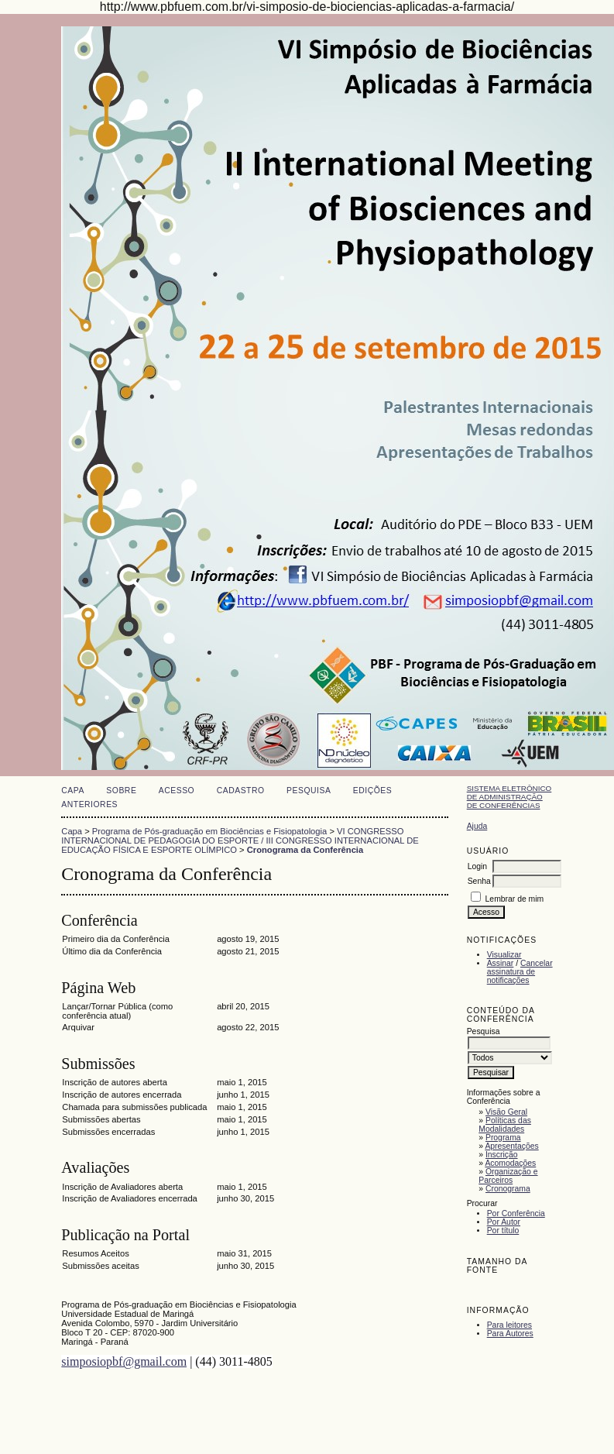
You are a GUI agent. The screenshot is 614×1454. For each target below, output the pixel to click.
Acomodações (510, 1163)
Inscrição (501, 1154)
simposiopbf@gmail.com (124, 1361)
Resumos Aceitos (95, 1253)
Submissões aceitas (100, 1265)
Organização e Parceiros (508, 1175)
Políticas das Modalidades (505, 1124)
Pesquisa (308, 790)
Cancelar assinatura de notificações (520, 972)
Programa (503, 1137)
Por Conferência (516, 1213)
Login (477, 866)
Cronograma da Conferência (305, 849)
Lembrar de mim (514, 899)
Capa (72, 790)
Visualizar (504, 954)
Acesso (176, 790)
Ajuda (477, 826)
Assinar (500, 963)
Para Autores (510, 1333)
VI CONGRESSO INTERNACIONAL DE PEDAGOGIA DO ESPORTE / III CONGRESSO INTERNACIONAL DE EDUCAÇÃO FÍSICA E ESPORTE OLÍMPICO (239, 840)
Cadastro (241, 790)
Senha (479, 881)
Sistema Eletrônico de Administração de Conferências (509, 796)
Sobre (121, 790)
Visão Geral (506, 1112)
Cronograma (507, 1188)
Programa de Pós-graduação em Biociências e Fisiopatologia (209, 831)
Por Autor (503, 1222)
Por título (503, 1230)
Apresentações (511, 1146)
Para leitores (509, 1325)
